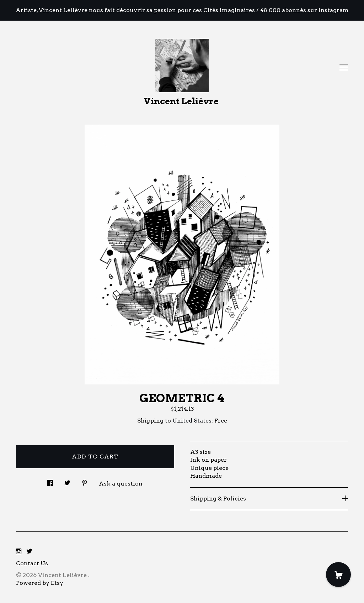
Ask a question (121, 483)
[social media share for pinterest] (84, 481)
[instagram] (18, 551)
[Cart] (338, 574)
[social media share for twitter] (67, 481)
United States (192, 420)
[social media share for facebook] (50, 481)
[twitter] (29, 551)
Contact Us (32, 563)
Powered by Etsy (39, 583)
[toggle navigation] (343, 67)
